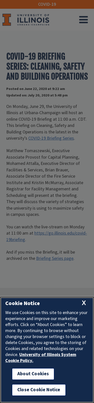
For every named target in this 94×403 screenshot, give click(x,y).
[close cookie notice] (84, 303)
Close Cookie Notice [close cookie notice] (38, 390)
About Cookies (33, 374)
